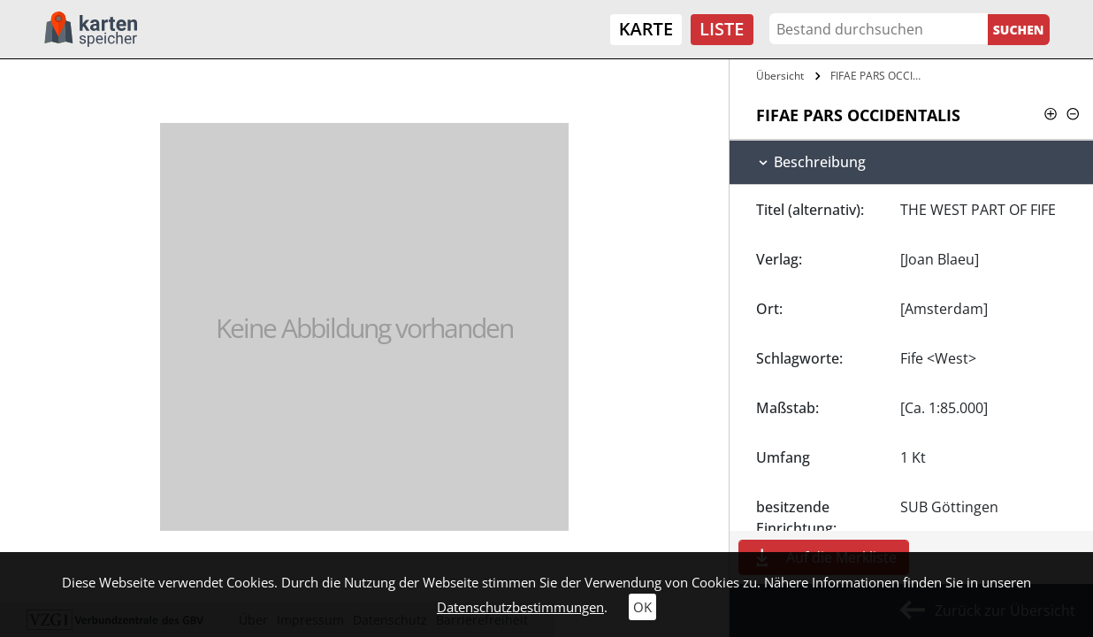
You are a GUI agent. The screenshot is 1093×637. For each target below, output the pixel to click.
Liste (721, 29)
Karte (646, 29)
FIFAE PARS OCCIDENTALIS (880, 75)
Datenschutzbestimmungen (520, 607)
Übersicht (780, 75)
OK (642, 607)
